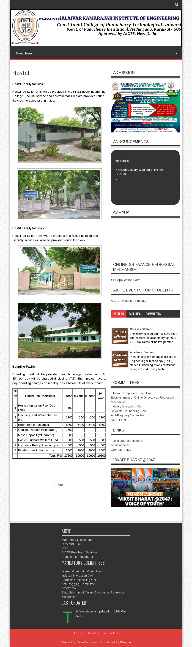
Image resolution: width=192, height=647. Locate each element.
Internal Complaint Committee (131, 393)
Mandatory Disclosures (77, 540)
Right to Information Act (77, 556)
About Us (93, 633)
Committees (153, 313)
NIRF (65, 548)
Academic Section (142, 352)
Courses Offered (140, 329)
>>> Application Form (125, 280)
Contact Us (111, 633)
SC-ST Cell (118, 420)
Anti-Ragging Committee (127, 415)
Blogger (125, 642)
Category (119, 321)
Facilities (135, 313)
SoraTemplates (87, 642)
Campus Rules (121, 449)
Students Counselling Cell (128, 411)
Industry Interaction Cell (126, 406)
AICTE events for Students (128, 300)
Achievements (120, 445)
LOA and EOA (71, 544)
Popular (118, 313)
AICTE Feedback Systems (80, 552)
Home (59, 485)
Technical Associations (126, 440)
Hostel (20, 73)
